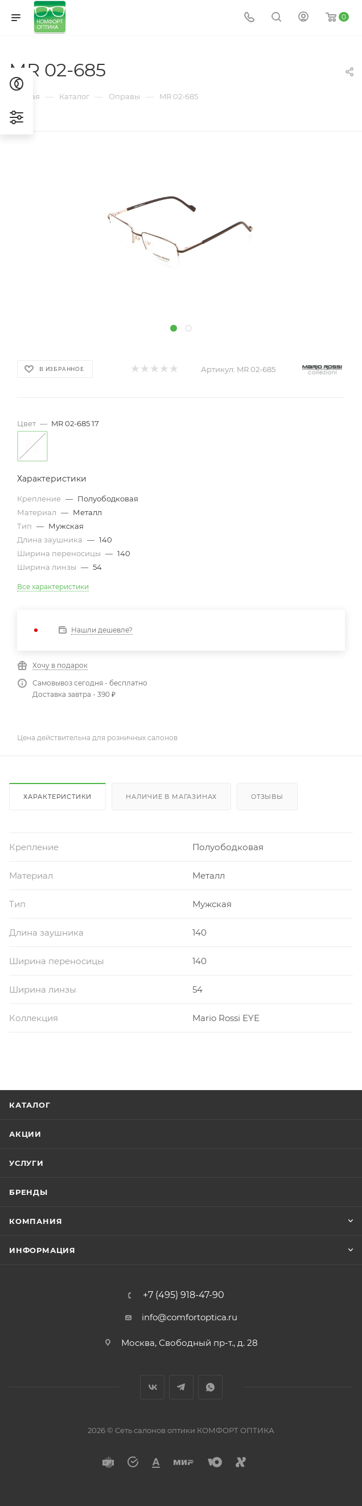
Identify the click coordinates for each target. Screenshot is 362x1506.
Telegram (181, 1387)
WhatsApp (210, 1387)
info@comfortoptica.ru (189, 1317)
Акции (25, 1133)
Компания (35, 1221)
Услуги (26, 1163)
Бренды (28, 1192)
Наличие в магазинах (171, 797)
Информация (42, 1250)
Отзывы (267, 797)
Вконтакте (152, 1387)
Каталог (30, 1104)
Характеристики (57, 797)
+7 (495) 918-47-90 (183, 1295)
